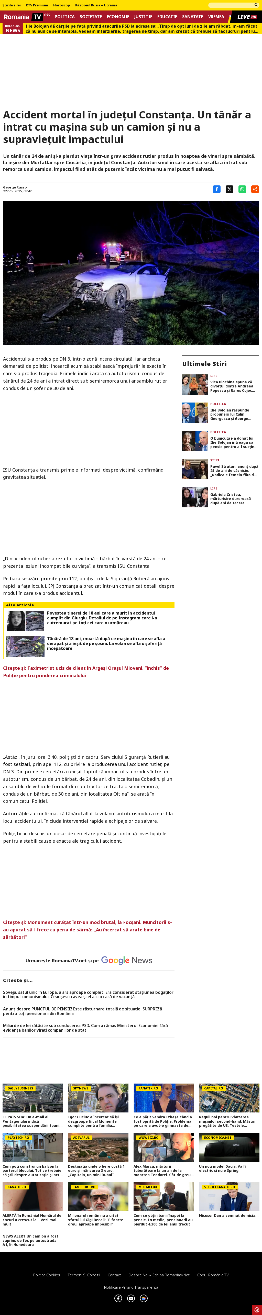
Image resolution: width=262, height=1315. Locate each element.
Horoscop (61, 5)
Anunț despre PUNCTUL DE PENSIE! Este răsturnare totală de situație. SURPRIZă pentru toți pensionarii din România (82, 1011)
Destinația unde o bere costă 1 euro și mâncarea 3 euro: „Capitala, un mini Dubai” (96, 1170)
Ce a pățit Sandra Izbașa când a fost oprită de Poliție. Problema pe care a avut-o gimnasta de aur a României (163, 1121)
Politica (65, 16)
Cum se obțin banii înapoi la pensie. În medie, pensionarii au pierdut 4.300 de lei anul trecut (163, 1219)
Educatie (167, 16)
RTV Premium (37, 5)
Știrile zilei (12, 5)
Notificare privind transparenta (131, 1287)
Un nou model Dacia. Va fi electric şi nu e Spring (222, 1168)
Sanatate (192, 16)
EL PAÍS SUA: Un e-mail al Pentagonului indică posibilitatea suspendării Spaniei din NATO (33, 1121)
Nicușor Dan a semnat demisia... (228, 1215)
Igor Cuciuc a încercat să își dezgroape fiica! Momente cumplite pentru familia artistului (93, 1121)
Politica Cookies (46, 1275)
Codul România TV (213, 1275)
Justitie (143, 16)
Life (213, 376)
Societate (91, 16)
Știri (214, 460)
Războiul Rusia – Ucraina (96, 5)
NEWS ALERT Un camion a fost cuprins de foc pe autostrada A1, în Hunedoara (30, 1240)
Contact (114, 1275)
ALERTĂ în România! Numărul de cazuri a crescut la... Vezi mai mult (32, 1219)
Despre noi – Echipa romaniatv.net (159, 1275)
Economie (118, 16)
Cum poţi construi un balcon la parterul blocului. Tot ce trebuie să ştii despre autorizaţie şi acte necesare (32, 1170)
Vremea (216, 16)
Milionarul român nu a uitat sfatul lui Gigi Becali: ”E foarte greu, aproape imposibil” (95, 1219)
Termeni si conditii (84, 1275)
